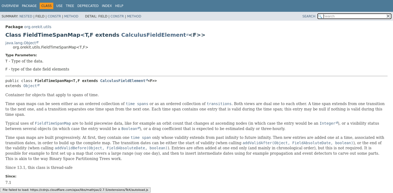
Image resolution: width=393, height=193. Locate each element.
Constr (54, 16)
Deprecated (88, 6)
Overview (10, 6)
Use (59, 6)
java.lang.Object (20, 43)
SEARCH (309, 16)
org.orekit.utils (37, 27)
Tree (70, 6)
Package (29, 6)
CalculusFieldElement (153, 35)
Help (119, 6)
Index (107, 6)
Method (71, 16)
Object (30, 86)
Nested (25, 16)
